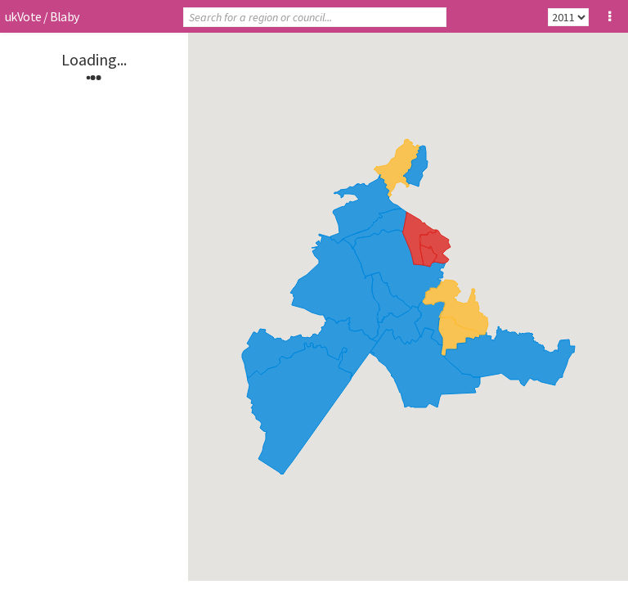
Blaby (64, 16)
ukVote (23, 16)
